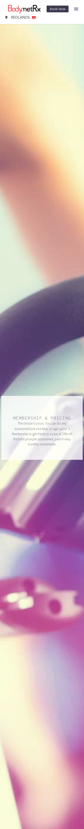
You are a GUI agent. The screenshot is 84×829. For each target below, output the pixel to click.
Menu (76, 9)
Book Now (57, 9)
